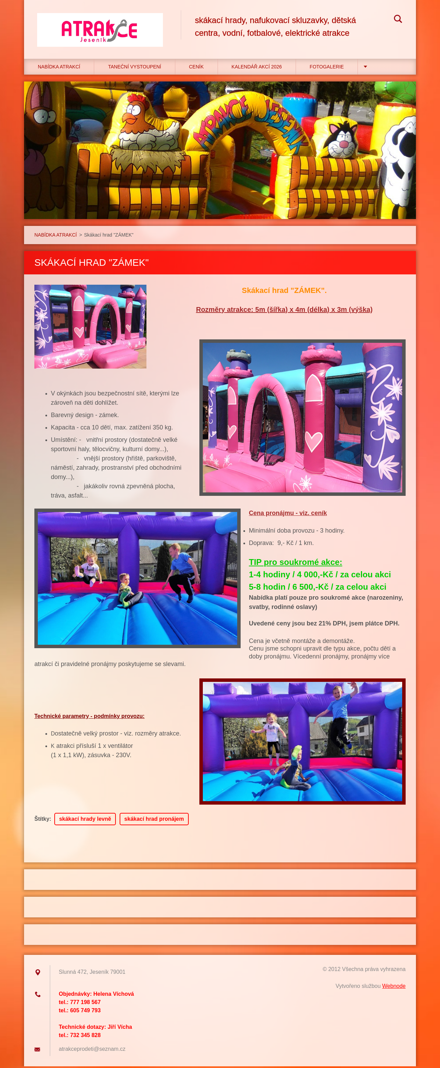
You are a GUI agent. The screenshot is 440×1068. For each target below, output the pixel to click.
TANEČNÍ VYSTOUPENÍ (134, 68)
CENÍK (196, 68)
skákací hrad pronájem (154, 821)
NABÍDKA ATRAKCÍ (59, 68)
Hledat (398, 20)
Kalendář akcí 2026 (257, 68)
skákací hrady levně (85, 821)
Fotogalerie (327, 68)
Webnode (394, 988)
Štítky (42, 821)
